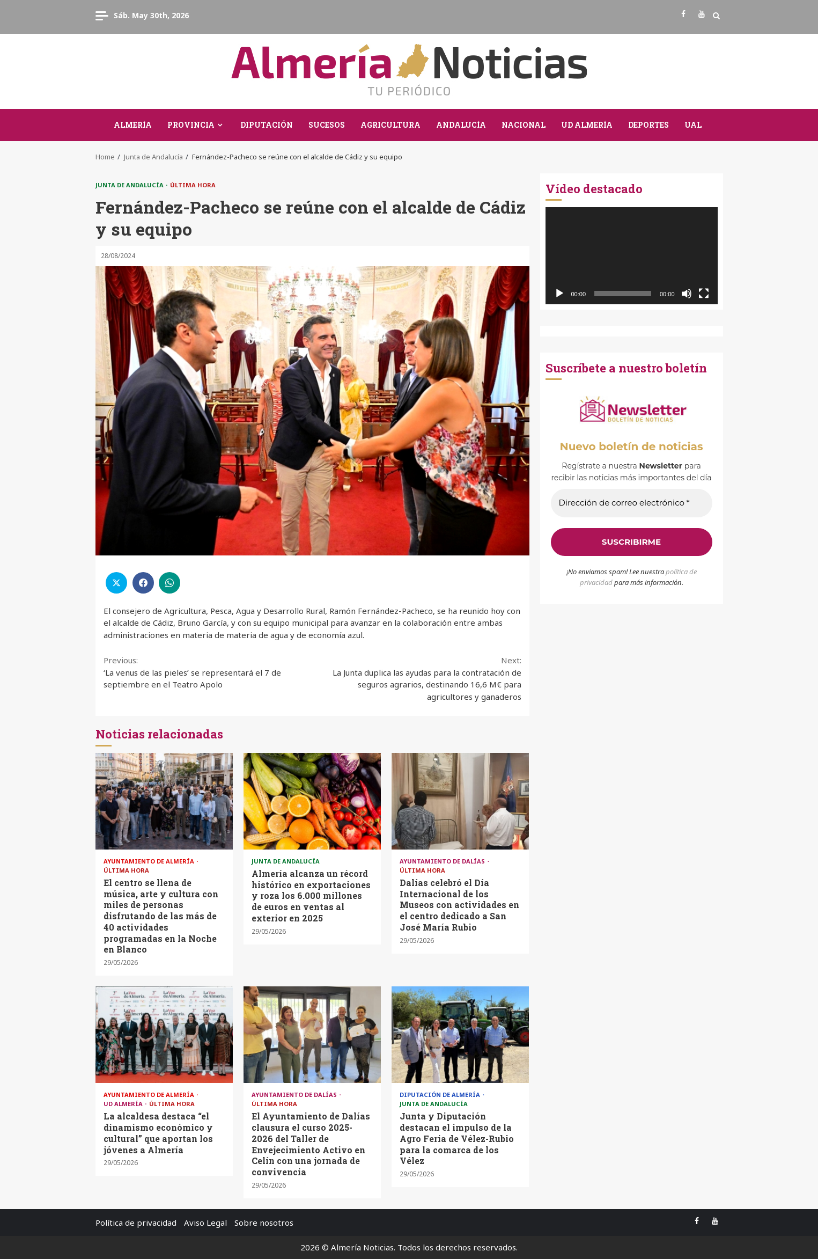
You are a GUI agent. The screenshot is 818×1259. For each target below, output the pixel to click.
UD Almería (587, 125)
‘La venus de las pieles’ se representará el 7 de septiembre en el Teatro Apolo (208, 672)
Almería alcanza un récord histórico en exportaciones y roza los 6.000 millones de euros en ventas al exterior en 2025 (312, 801)
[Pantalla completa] (703, 293)
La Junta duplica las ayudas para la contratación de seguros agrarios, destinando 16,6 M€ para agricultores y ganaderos (416, 678)
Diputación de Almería (441, 1094)
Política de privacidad (135, 1222)
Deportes (648, 125)
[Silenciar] (686, 293)
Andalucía (461, 125)
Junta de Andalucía (130, 185)
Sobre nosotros (263, 1222)
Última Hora (193, 185)
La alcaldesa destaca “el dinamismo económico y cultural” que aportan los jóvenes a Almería (164, 1034)
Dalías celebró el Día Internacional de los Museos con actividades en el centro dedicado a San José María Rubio (460, 801)
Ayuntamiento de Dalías (443, 861)
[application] (632, 255)
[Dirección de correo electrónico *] (631, 503)
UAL (693, 125)
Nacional (524, 125)
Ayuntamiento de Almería (150, 861)
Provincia (191, 125)
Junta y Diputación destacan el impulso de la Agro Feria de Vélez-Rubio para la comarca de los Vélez (460, 1034)
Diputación (266, 125)
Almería (133, 125)
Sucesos (326, 125)
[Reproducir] (559, 293)
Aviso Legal (205, 1222)
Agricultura (390, 125)
